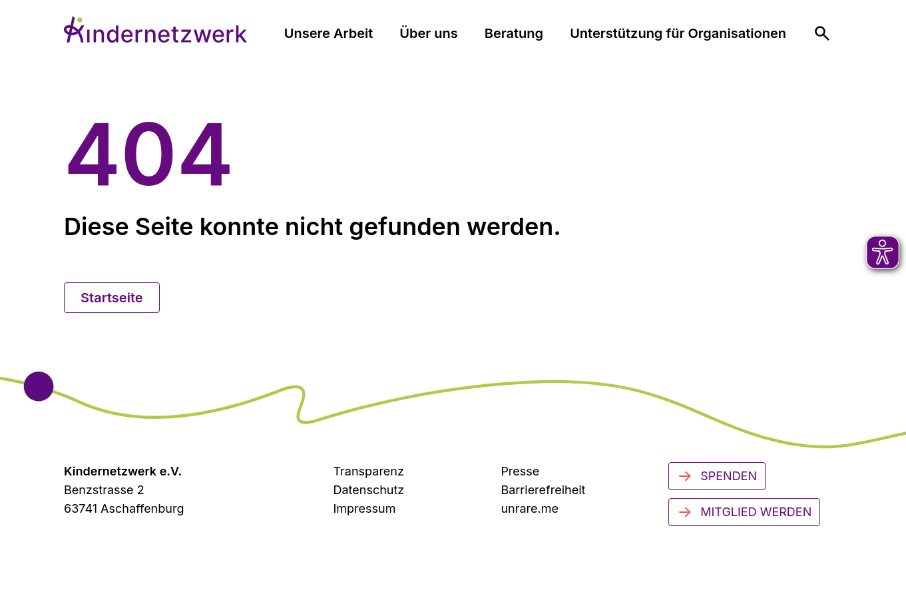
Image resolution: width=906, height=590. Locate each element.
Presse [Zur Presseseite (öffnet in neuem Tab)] (520, 471)
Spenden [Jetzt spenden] (717, 476)
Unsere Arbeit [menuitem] (328, 33)
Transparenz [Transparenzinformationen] (368, 471)
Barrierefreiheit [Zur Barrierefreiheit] (543, 490)
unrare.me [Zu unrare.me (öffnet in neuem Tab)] (530, 508)
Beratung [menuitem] (514, 33)
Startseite (112, 298)
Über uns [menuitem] (428, 33)
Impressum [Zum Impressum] (364, 508)
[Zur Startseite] (155, 29)
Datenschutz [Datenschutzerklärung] (368, 490)
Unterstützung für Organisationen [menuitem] (678, 33)
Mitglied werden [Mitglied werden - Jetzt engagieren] (744, 512)
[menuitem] (822, 33)
